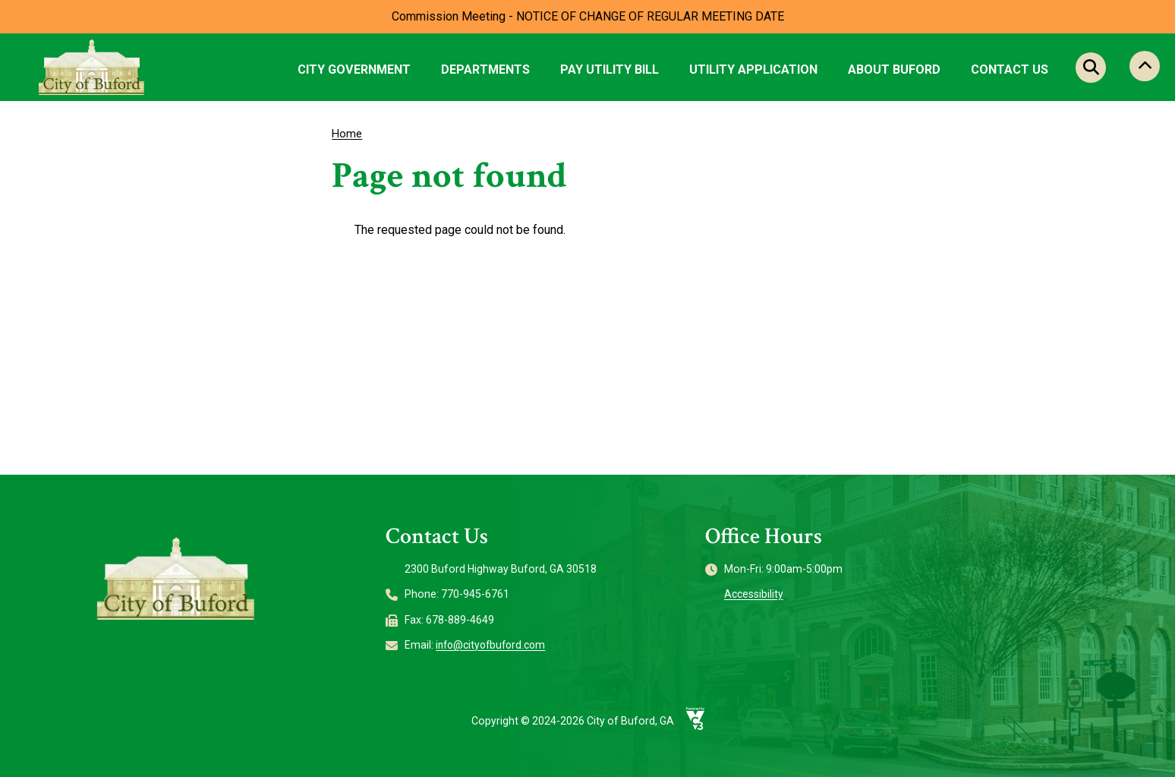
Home (347, 134)
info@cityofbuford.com (494, 645)
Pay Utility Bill (609, 69)
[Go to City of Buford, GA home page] (92, 66)
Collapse (1144, 67)
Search (1091, 67)
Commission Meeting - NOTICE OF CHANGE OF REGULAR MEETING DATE (588, 16)
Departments (485, 69)
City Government (354, 69)
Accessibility (754, 594)
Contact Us (1009, 69)
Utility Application (753, 69)
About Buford (894, 69)
